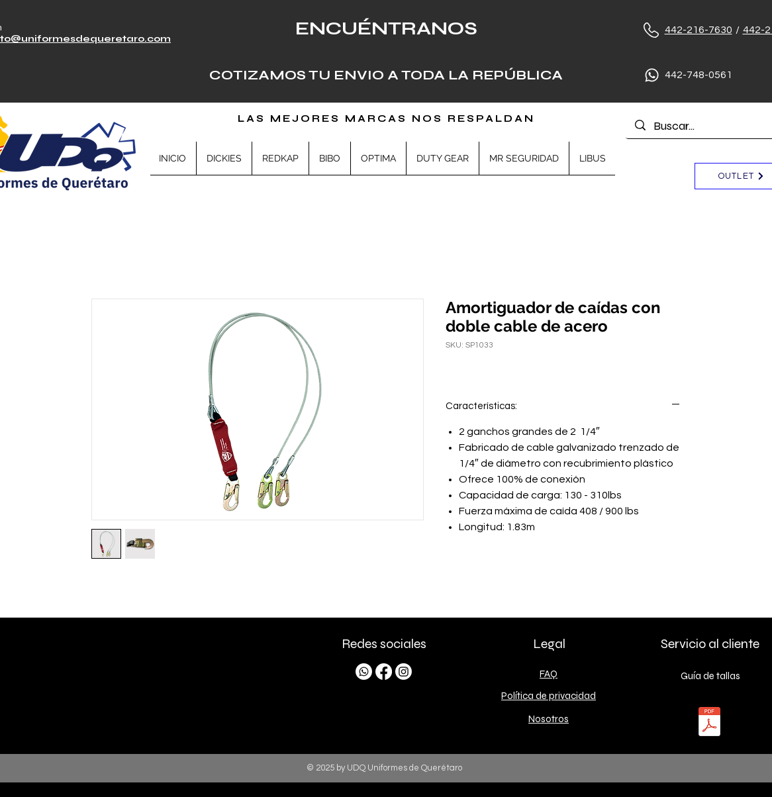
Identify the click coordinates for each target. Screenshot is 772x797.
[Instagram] (403, 671)
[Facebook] (383, 671)
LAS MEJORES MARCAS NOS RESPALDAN (386, 118)
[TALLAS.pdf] (709, 723)
